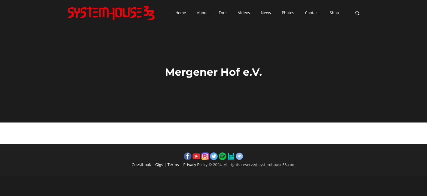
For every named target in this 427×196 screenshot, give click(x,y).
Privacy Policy (195, 164)
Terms (173, 164)
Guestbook (141, 164)
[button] (180, 13)
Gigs (159, 164)
